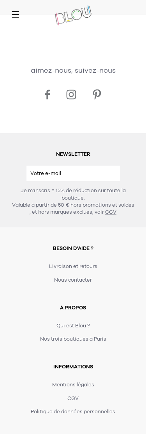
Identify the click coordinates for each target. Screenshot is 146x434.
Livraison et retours (73, 266)
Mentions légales (73, 384)
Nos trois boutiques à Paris (73, 339)
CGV (110, 212)
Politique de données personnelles (73, 411)
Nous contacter (73, 280)
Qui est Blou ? (73, 325)
